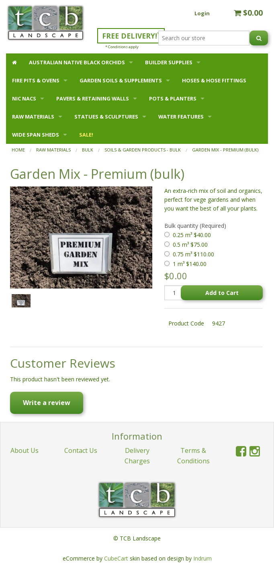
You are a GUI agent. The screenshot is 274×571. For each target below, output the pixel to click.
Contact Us (80, 450)
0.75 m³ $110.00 (193, 254)
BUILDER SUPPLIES (168, 62)
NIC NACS (24, 98)
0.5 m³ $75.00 (190, 244)
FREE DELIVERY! (131, 35)
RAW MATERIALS (33, 116)
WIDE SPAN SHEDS (35, 134)
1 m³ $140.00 (190, 264)
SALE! (86, 134)
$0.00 (248, 12)
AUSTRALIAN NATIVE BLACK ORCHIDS (77, 62)
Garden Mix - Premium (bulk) (225, 150)
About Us (24, 450)
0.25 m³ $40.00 (192, 235)
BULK (87, 150)
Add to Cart (222, 293)
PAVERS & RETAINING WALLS (92, 98)
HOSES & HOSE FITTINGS (214, 80)
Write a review (46, 402)
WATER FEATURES (181, 116)
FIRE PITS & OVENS (35, 80)
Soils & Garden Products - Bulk (142, 150)
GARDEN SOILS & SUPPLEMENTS (121, 80)
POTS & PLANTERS (172, 98)
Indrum (202, 558)
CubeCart (116, 558)
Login (202, 13)
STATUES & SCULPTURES (106, 116)
